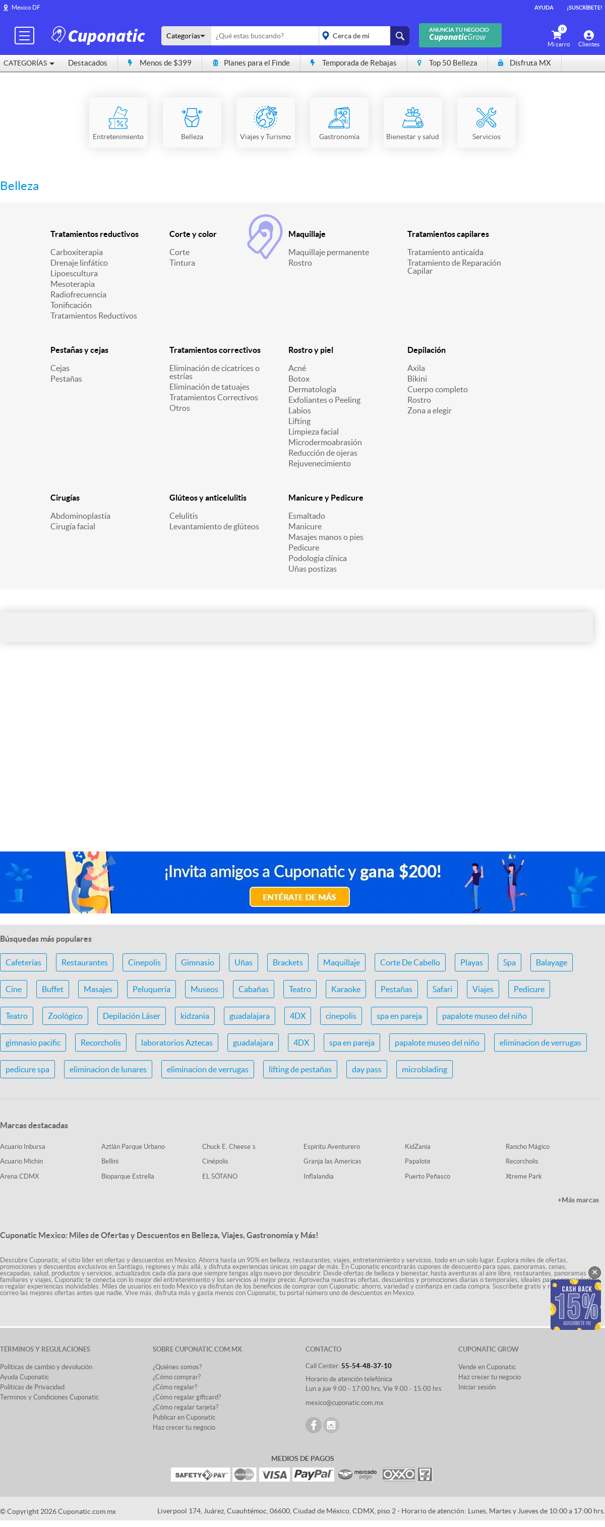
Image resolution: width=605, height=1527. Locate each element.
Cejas (60, 368)
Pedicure (303, 547)
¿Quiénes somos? (177, 1367)
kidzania (194, 1015)
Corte (179, 252)
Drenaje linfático (79, 262)
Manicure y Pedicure (326, 497)
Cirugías (65, 497)
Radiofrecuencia (78, 294)
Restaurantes (85, 962)
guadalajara (249, 1015)
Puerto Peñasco (427, 1176)
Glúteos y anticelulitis (208, 497)
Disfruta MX (524, 62)
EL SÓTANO (219, 1176)
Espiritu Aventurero (332, 1146)
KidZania (418, 1146)
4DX (298, 1015)
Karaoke (345, 989)
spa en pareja (399, 1015)
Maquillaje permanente (328, 252)
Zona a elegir (429, 410)
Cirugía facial (72, 526)
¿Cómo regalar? (175, 1387)
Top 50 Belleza (447, 62)
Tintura (182, 262)
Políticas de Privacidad (32, 1387)
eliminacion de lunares (108, 1069)
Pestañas (66, 378)
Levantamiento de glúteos (214, 526)
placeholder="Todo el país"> (362, 35)
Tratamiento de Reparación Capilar (454, 266)
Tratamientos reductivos (94, 233)
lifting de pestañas (300, 1069)
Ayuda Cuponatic (24, 1377)
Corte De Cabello (410, 962)
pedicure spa (27, 1069)
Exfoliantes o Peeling (324, 399)
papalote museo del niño (484, 1015)
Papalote (418, 1161)
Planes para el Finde (251, 62)
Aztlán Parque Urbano (133, 1146)
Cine (14, 989)
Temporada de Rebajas (354, 62)
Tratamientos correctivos (215, 349)
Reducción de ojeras (322, 452)
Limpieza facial (313, 431)
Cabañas (253, 989)
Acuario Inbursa (22, 1146)
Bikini (417, 378)
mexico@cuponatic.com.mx (345, 1403)
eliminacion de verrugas (540, 1042)
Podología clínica (317, 558)
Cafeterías (23, 962)
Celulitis (183, 515)
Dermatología (312, 389)
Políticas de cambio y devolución (46, 1367)
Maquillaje (307, 233)
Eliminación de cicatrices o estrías (214, 372)
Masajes (98, 989)
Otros (179, 407)
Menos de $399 (160, 62)
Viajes (483, 989)
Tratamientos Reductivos (93, 315)
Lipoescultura (74, 273)
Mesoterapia (72, 283)
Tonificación (71, 305)
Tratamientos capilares (448, 233)
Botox (299, 378)
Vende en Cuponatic (487, 1367)
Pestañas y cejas (79, 349)
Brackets (288, 962)
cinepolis (341, 1015)
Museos (204, 989)
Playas (471, 962)
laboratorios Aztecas (177, 1042)
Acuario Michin (21, 1161)
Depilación (426, 349)
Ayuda (544, 8)
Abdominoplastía (80, 515)
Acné (297, 368)
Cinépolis (215, 1161)
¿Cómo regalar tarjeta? (185, 1407)
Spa (509, 962)
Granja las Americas (332, 1161)
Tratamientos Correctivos (213, 397)
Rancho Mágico (528, 1146)
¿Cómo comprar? (177, 1377)
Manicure (305, 526)
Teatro (300, 989)
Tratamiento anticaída (445, 252)
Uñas (243, 962)
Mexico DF (26, 7)
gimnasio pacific (33, 1042)
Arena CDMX (19, 1176)
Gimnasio (197, 962)
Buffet (53, 989)
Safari (442, 989)
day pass (367, 1069)
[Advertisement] (302, 763)
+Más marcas (578, 1200)
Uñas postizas (312, 568)
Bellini (109, 1161)
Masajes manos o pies (326, 536)
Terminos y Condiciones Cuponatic (49, 1397)
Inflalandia (319, 1176)
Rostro (300, 262)
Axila (416, 368)
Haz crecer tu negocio (184, 1427)
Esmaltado (306, 515)
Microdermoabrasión (325, 442)
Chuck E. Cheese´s (229, 1146)
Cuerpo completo (437, 389)
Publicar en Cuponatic (184, 1417)
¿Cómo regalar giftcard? (187, 1397)
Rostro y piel (310, 349)
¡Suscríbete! (584, 8)
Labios (299, 410)
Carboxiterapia (76, 252)
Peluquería (151, 989)
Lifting (299, 420)
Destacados (87, 62)
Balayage (551, 962)
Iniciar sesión (477, 1387)
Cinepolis (144, 962)
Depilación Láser (131, 1015)
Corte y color (193, 233)
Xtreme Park (524, 1176)
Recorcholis (101, 1042)
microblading (424, 1069)
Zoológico (65, 1015)
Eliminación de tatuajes (209, 386)
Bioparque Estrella (127, 1176)
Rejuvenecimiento (319, 463)
